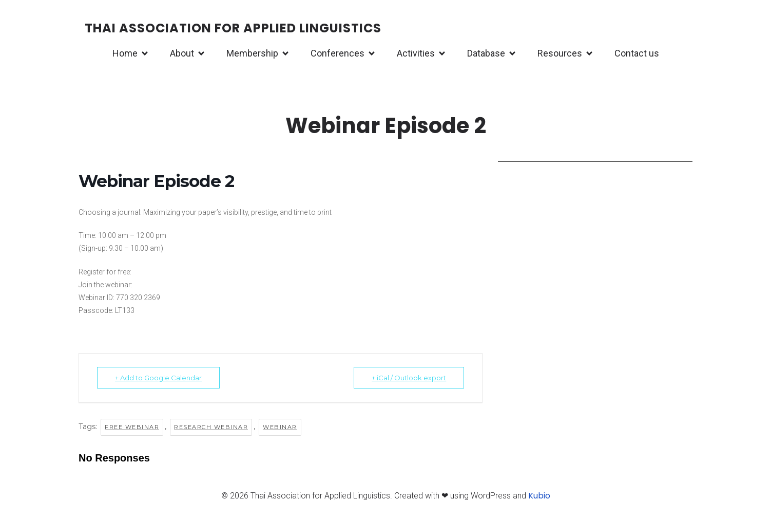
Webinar (280, 427)
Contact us (636, 53)
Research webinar (211, 427)
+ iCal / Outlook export (409, 378)
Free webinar (132, 427)
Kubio (539, 496)
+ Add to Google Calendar (158, 378)
